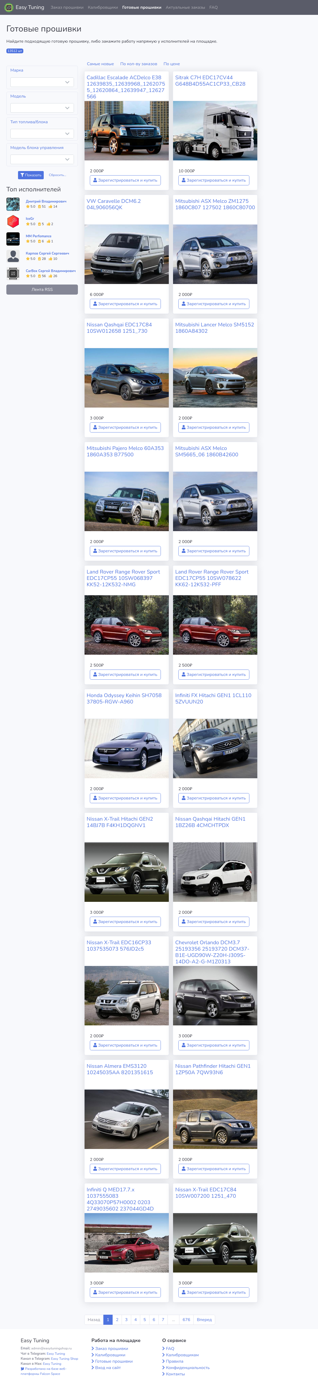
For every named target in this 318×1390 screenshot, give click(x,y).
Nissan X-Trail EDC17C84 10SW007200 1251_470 (205, 1193)
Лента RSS (42, 289)
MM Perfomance (38, 236)
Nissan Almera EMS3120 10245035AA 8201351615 (120, 1069)
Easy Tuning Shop (64, 1358)
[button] (310, 7)
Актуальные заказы (185, 7)
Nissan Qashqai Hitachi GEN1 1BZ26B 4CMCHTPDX (210, 822)
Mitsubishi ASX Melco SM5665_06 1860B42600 (206, 451)
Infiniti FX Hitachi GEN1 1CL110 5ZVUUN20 (213, 698)
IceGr (30, 218)
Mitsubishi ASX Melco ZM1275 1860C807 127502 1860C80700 (215, 204)
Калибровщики (103, 7)
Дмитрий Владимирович (46, 201)
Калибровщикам (182, 1355)
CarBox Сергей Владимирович (51, 271)
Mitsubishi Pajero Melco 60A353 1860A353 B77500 (125, 451)
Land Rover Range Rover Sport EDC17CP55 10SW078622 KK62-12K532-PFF (212, 578)
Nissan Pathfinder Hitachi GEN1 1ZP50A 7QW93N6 (213, 1069)
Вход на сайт (108, 1368)
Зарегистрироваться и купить (125, 180)
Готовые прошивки (141, 7)
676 (186, 1320)
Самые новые (100, 64)
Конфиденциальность (188, 1368)
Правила (174, 1361)
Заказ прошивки (67, 7)
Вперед (204, 1320)
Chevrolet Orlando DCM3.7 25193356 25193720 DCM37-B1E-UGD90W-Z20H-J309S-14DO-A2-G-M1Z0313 (212, 952)
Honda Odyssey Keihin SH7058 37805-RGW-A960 (124, 698)
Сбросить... (58, 175)
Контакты (175, 1374)
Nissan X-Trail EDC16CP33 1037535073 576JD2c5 (119, 945)
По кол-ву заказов (138, 64)
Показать (30, 175)
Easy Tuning (30, 7)
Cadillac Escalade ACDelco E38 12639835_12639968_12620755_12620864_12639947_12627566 (126, 87)
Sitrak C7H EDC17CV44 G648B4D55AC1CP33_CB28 (210, 81)
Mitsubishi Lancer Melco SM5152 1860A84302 (214, 328)
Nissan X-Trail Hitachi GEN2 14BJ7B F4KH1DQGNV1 (120, 822)
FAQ (213, 7)
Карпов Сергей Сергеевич (47, 253)
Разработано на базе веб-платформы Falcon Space (44, 1371)
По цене (172, 64)
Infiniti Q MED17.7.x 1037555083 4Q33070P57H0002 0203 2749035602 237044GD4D (120, 1199)
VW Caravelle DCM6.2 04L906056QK (114, 204)
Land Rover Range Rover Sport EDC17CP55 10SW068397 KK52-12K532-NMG (123, 578)
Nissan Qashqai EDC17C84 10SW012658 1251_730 (119, 328)
